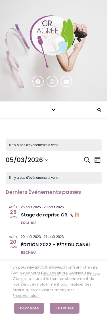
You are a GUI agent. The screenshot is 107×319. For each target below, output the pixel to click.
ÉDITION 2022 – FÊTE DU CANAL (56, 244)
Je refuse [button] (64, 308)
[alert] (54, 178)
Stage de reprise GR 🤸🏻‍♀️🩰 (50, 215)
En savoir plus (26, 295)
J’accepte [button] (29, 308)
